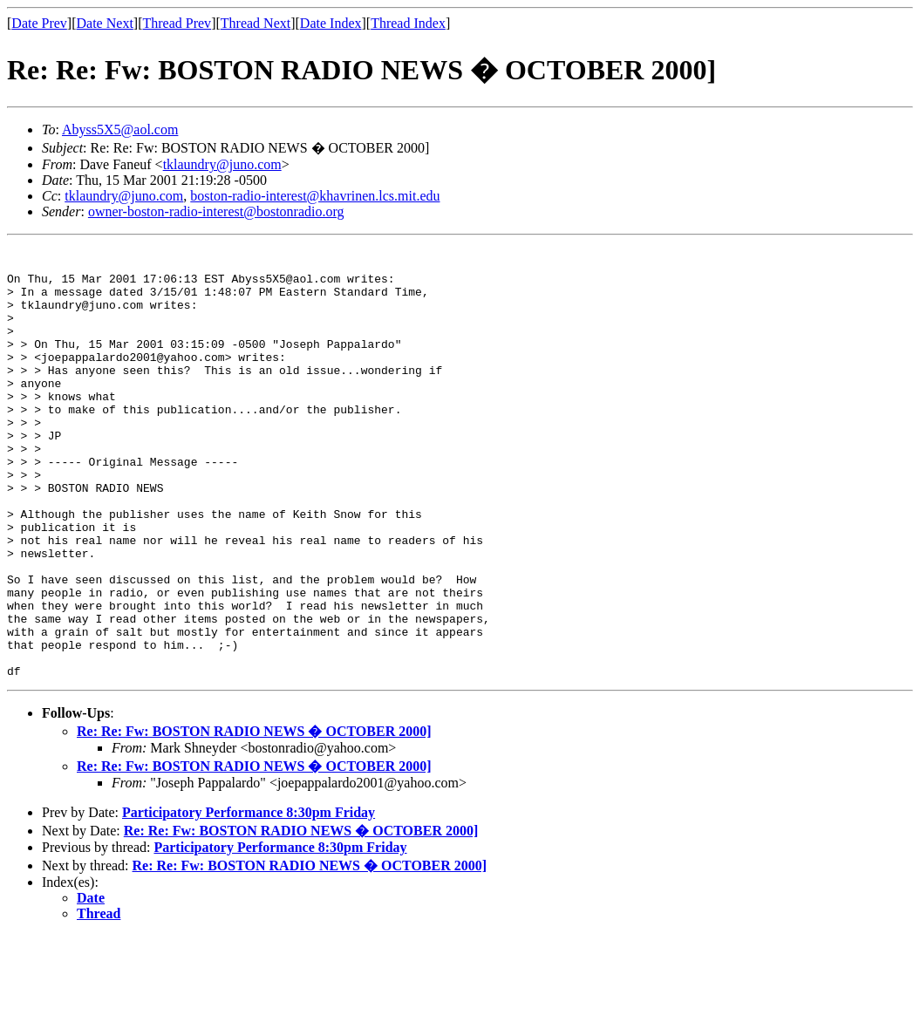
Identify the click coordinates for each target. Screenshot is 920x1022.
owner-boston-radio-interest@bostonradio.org (216, 211)
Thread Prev (176, 23)
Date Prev (39, 23)
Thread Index (408, 23)
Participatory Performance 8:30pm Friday (248, 898)
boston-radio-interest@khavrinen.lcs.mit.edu (315, 195)
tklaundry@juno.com (222, 164)
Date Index (331, 23)
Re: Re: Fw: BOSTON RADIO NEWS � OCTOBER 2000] (254, 817)
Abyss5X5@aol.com (120, 129)
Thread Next (255, 23)
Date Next (105, 23)
